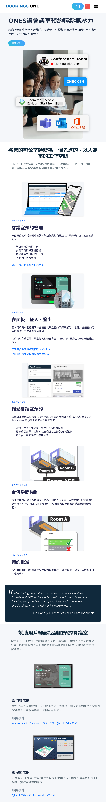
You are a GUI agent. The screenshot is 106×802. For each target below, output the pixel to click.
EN (87, 6)
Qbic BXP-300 (22, 795)
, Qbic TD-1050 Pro (67, 723)
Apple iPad (19, 723)
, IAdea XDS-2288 (43, 795)
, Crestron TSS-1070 (41, 723)
